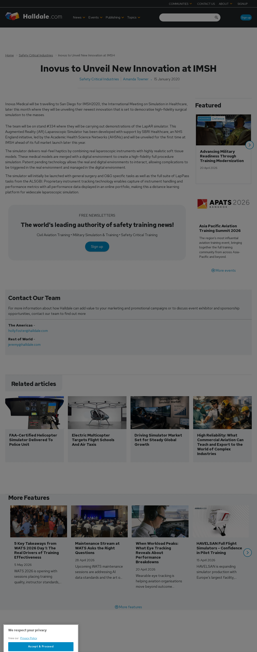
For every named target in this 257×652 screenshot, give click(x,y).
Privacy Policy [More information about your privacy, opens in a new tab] (28, 650)
